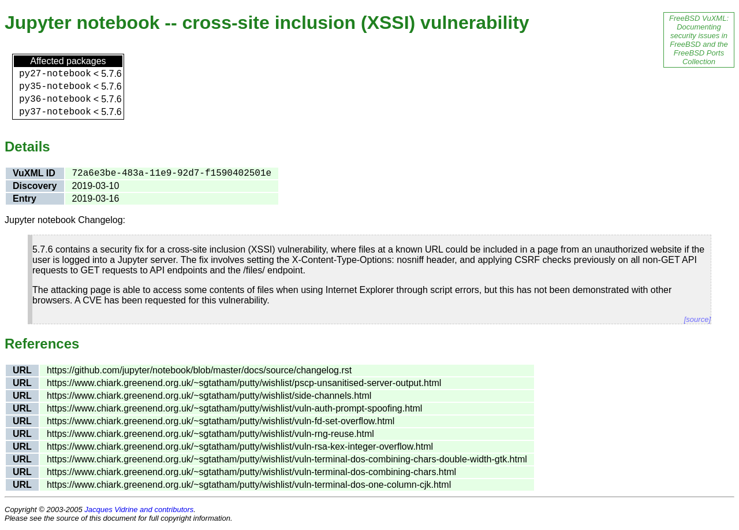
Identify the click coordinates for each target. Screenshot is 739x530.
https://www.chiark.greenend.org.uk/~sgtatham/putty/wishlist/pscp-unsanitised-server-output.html (244, 383)
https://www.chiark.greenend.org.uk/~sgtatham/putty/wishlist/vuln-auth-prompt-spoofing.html (235, 408)
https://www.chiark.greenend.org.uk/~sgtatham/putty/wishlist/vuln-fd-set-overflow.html (220, 421)
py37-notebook (55, 112)
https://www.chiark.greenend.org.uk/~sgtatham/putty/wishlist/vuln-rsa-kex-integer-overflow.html (240, 446)
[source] (697, 319)
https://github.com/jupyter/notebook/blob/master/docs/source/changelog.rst (199, 370)
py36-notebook (55, 99)
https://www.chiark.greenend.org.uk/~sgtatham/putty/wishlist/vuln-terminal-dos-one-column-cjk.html (249, 485)
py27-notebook (55, 74)
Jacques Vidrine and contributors (138, 509)
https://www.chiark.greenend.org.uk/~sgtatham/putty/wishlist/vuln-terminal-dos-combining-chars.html (251, 472)
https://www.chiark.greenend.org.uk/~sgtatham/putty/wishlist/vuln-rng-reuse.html (210, 434)
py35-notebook (55, 86)
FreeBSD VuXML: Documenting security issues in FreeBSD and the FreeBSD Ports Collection (699, 40)
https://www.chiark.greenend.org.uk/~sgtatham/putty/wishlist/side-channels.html (209, 396)
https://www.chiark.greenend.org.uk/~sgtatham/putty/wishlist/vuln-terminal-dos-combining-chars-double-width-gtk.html (287, 459)
